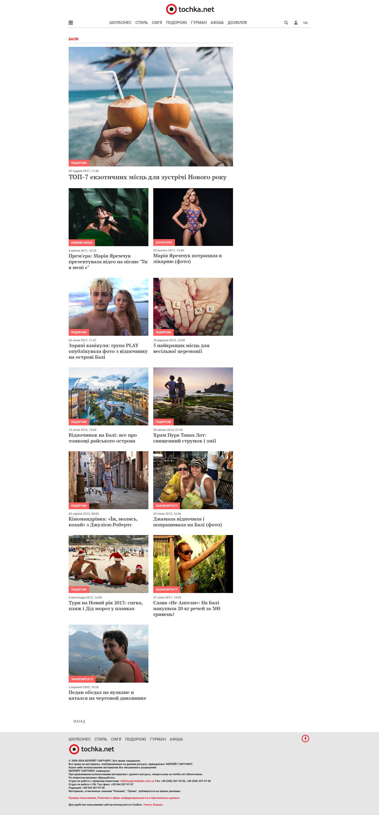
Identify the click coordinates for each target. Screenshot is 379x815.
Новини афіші (82, 242)
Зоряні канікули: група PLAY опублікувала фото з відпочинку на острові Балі (108, 351)
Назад (79, 721)
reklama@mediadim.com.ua (137, 781)
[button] (296, 23)
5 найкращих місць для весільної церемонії (181, 348)
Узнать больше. (153, 804)
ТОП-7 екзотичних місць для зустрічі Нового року (147, 177)
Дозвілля (237, 22)
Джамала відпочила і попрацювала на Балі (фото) (187, 521)
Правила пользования (82, 798)
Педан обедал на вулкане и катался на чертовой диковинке (107, 695)
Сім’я (157, 22)
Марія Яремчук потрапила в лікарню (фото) (187, 258)
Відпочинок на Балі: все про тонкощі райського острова (103, 438)
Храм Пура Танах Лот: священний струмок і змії (184, 438)
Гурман (199, 22)
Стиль (141, 22)
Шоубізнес (120, 22)
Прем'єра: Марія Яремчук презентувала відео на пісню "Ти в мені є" (108, 261)
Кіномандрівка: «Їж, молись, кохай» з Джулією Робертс (103, 521)
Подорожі (176, 22)
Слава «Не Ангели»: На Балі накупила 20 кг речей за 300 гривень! (186, 608)
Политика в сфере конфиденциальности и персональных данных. (138, 798)
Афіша (217, 22)
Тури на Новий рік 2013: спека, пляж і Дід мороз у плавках (106, 605)
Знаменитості (167, 506)
